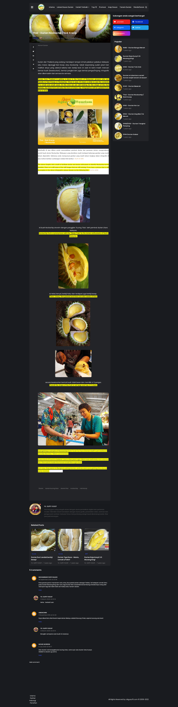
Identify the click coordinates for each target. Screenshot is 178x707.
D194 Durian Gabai (130, 134)
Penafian (33, 703)
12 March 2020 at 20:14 (48, 599)
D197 (86, 554)
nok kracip (83, 488)
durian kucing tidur (52, 488)
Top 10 (94, 7)
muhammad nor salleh (48, 577)
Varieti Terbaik (82, 7)
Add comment (34, 662)
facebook (139, 22)
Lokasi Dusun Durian (65, 7)
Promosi (102, 7)
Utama (52, 7)
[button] (32, 7)
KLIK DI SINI (79, 159)
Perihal (32, 698)
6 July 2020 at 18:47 (45, 647)
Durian (35, 38)
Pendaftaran (139, 7)
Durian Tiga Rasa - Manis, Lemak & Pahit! (68, 558)
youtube (120, 22)
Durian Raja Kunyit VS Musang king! (93, 558)
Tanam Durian (125, 7)
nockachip (74, 488)
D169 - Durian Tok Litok (132, 67)
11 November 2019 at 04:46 (47, 615)
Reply (40, 590)
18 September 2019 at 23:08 (48, 579)
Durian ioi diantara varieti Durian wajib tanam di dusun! (135, 76)
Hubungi (32, 700)
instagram (120, 33)
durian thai (64, 488)
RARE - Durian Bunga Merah (134, 48)
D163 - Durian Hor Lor (131, 105)
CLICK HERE (94, 170)
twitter (137, 27)
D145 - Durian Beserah (132, 86)
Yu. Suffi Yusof (46, 597)
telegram (120, 27)
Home (40, 45)
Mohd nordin (44, 644)
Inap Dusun (112, 7)
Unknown (43, 613)
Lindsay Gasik (57, 471)
